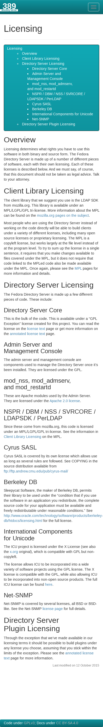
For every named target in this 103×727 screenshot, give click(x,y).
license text (36, 329)
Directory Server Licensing (43, 64)
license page (53, 609)
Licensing (14, 48)
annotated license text (27, 334)
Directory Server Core (49, 69)
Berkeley (42, 109)
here (48, 584)
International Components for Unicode (62, 114)
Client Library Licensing (40, 59)
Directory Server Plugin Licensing (48, 124)
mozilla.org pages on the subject (63, 215)
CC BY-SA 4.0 (67, 723)
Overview (29, 53)
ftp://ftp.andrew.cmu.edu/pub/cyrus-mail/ (36, 471)
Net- (40, 119)
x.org (14, 552)
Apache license (65, 401)
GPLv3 (29, 723)
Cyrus (41, 104)
